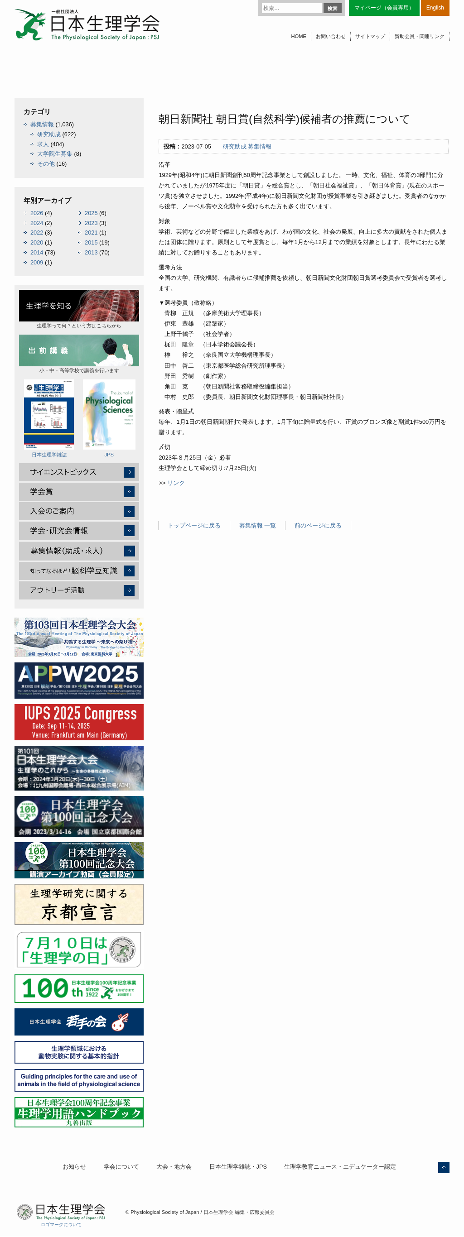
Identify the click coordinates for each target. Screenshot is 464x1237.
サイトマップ (370, 36)
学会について (121, 1166)
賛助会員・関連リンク (420, 36)
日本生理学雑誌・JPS (238, 1166)
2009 (36, 262)
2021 (91, 232)
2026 (36, 213)
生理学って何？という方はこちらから (79, 309)
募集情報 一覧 (257, 525)
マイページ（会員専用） (384, 8)
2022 (36, 232)
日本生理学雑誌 (49, 418)
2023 (91, 223)
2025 (91, 213)
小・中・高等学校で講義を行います (79, 354)
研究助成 (234, 146)
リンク (176, 482)
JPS (109, 418)
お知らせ (74, 1166)
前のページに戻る (318, 525)
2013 (91, 252)
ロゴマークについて (61, 1224)
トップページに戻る (194, 525)
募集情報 (259, 146)
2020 (36, 242)
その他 (46, 163)
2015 (91, 242)
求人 (43, 144)
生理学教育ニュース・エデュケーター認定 (340, 1166)
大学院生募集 (54, 153)
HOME (298, 36)
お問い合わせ (331, 36)
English (435, 8)
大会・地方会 (174, 1166)
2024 (36, 223)
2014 (36, 252)
